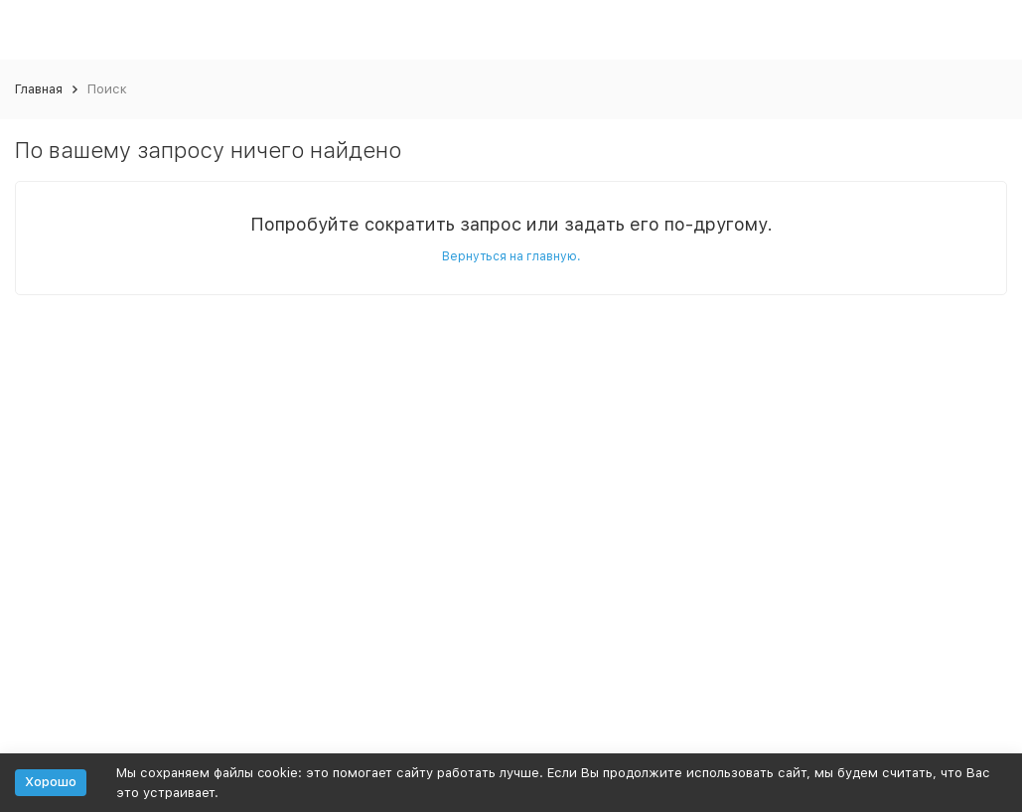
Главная (39, 88)
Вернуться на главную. (511, 256)
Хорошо (50, 781)
